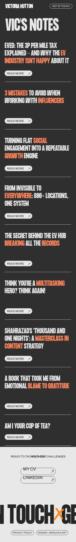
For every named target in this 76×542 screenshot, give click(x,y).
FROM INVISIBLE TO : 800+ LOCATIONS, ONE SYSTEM (36, 196)
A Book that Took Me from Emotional (37, 383)
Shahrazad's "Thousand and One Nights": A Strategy (37, 339)
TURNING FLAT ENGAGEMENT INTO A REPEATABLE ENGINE (37, 148)
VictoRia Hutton (19, 6)
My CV (29, 469)
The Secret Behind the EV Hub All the (35, 240)
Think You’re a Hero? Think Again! (35, 287)
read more (15, 73)
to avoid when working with (34, 97)
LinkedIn (33, 477)
